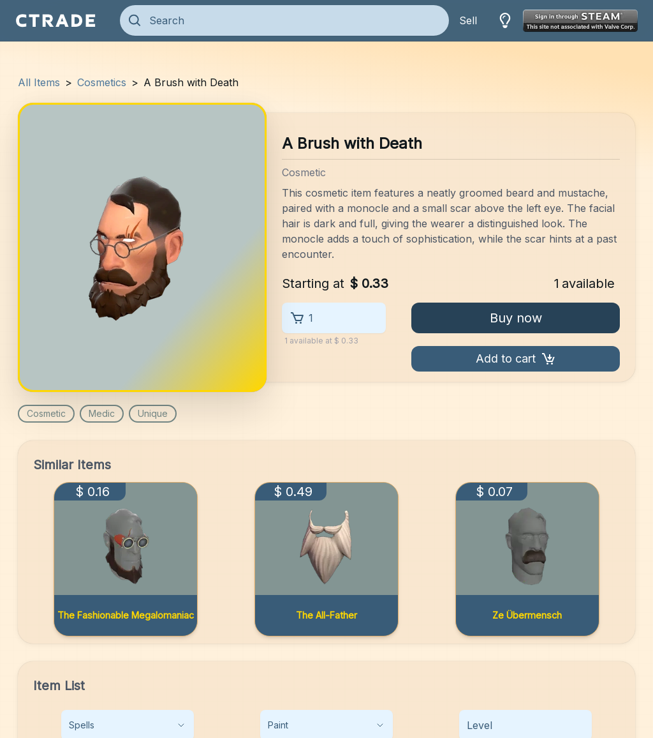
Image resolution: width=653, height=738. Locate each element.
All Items (39, 82)
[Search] (293, 20)
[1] (341, 318)
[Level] (525, 725)
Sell (468, 20)
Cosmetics (101, 82)
